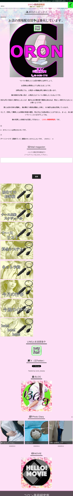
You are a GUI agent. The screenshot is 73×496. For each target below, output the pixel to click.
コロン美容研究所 (36, 4)
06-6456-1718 (37, 409)
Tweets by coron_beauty (36, 274)
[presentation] (15, 168)
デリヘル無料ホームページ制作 (40, 492)
